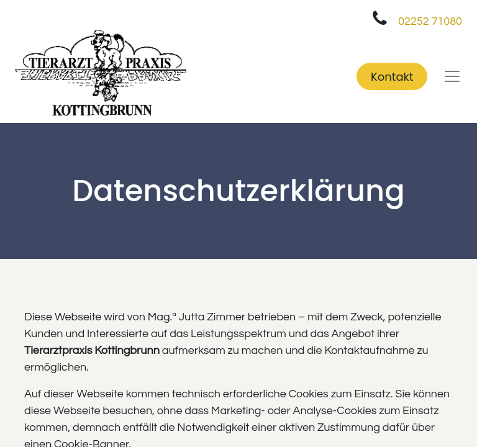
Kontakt (392, 76)
